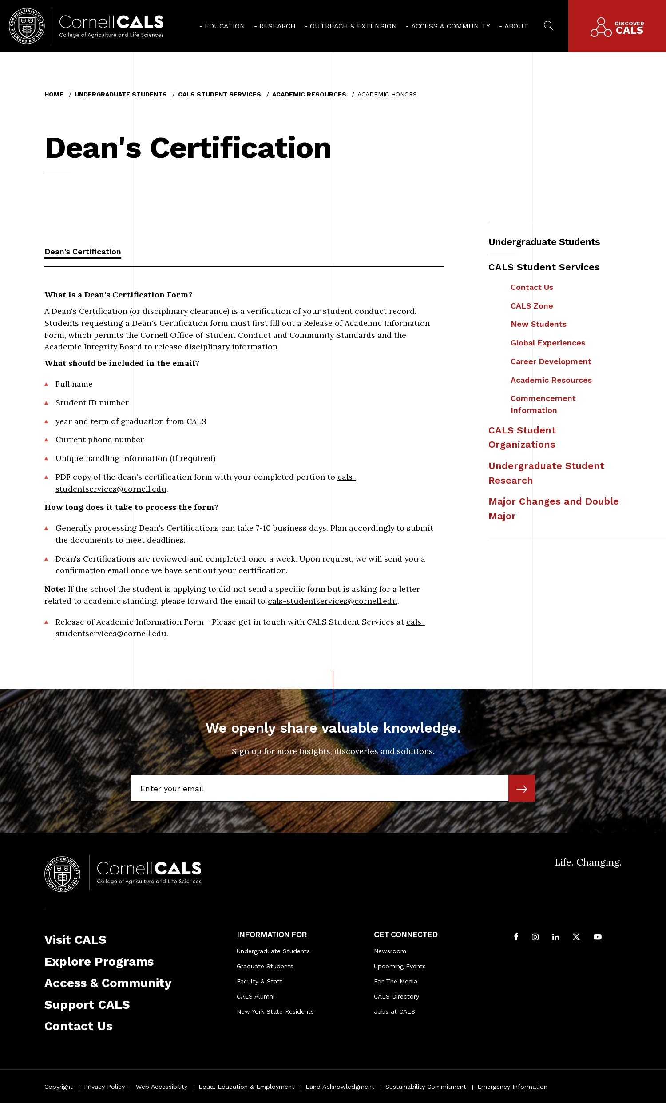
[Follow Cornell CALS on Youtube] (598, 938)
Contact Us (532, 287)
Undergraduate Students (121, 94)
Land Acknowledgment (339, 1086)
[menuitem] (222, 26)
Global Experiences (548, 342)
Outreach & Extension (353, 26)
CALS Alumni (255, 996)
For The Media (395, 981)
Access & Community (450, 26)
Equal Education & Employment (246, 1086)
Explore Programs (99, 961)
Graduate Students (265, 966)
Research (277, 26)
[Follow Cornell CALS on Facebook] (516, 938)
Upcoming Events (400, 966)
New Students (539, 324)
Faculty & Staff (259, 981)
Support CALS (87, 1004)
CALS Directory (396, 996)
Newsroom (390, 951)
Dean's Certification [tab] (82, 251)
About (516, 26)
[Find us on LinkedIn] (555, 938)
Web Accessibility (161, 1086)
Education (225, 26)
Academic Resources (309, 94)
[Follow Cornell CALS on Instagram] (535, 938)
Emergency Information (512, 1086)
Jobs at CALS (394, 1011)
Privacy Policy (104, 1086)
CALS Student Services (219, 94)
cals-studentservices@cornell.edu (332, 601)
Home (53, 94)
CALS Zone (532, 305)
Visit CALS (75, 939)
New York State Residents (275, 1011)
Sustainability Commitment (425, 1086)
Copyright (58, 1086)
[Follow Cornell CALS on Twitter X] (576, 938)
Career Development (551, 361)
